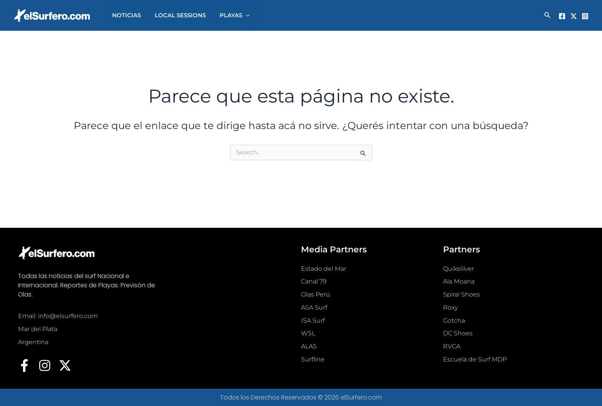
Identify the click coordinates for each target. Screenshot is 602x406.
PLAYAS (229, 15)
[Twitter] (573, 16)
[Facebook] (562, 16)
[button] (240, 15)
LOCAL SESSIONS (176, 15)
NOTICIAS (125, 15)
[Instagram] (585, 16)
